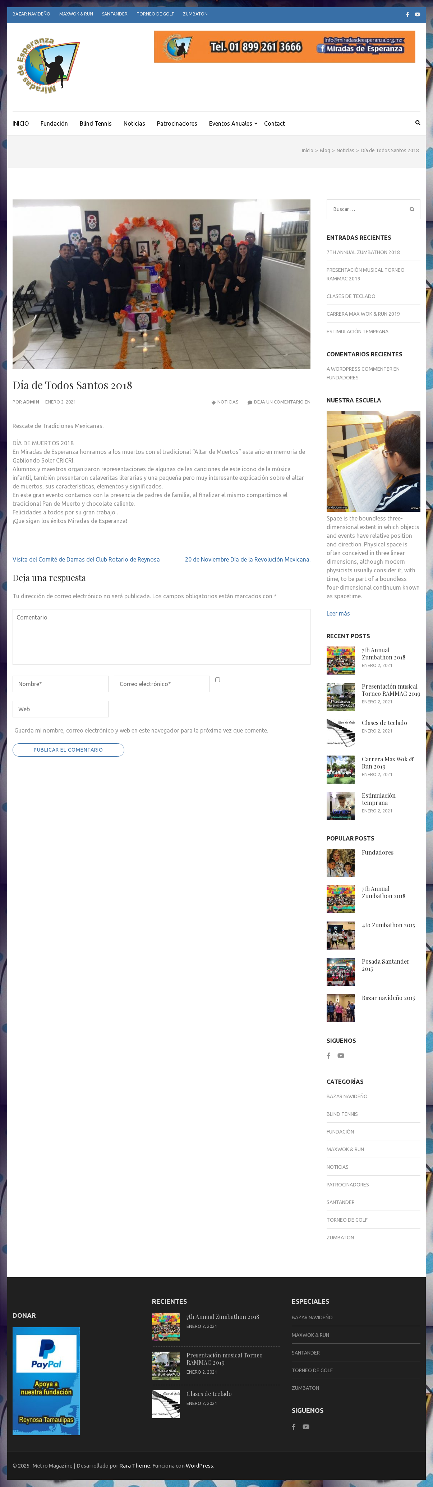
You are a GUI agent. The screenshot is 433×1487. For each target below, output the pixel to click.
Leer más (338, 613)
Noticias (134, 123)
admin (31, 401)
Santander (115, 14)
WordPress (199, 1466)
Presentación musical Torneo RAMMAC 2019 (391, 689)
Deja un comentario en (282, 401)
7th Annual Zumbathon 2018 (363, 252)
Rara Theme (134, 1466)
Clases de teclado (351, 296)
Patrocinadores (177, 123)
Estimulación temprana (357, 331)
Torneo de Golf (155, 14)
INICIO (21, 123)
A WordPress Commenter (359, 369)
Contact (274, 123)
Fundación (54, 123)
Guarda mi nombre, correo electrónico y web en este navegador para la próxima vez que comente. (141, 730)
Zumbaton (195, 14)
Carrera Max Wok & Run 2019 (363, 314)
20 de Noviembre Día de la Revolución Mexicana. (247, 559)
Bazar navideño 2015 (388, 997)
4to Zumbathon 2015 (388, 925)
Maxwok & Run (76, 14)
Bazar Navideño (31, 14)
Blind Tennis (96, 123)
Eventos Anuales (230, 123)
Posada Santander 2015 (386, 964)
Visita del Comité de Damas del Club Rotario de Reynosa (86, 559)
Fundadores (343, 377)
